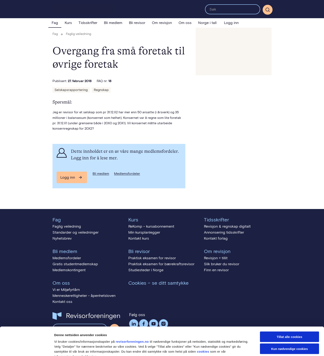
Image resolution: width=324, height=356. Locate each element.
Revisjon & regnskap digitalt (227, 226)
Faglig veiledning (78, 34)
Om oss (185, 22)
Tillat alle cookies (289, 315)
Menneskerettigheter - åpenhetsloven (84, 295)
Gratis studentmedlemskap (75, 264)
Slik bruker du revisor (221, 264)
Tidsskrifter (88, 22)
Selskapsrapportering (71, 90)
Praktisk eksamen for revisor (152, 258)
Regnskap (101, 90)
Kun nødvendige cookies (289, 327)
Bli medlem (113, 22)
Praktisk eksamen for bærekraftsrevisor (161, 264)
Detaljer (220, 348)
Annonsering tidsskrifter (224, 232)
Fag (55, 22)
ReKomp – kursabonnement (151, 226)
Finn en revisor (216, 270)
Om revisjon (162, 22)
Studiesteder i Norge (145, 270)
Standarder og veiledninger (75, 232)
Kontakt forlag (216, 238)
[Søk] (268, 10)
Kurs (68, 22)
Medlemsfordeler (127, 174)
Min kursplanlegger (144, 232)
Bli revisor (137, 22)
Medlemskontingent (69, 270)
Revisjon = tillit (216, 258)
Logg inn (231, 22)
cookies (203, 329)
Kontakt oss (62, 301)
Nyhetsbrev (62, 238)
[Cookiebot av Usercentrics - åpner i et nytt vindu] (27, 348)
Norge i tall (207, 22)
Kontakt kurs (138, 238)
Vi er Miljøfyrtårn (66, 289)
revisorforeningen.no (132, 319)
